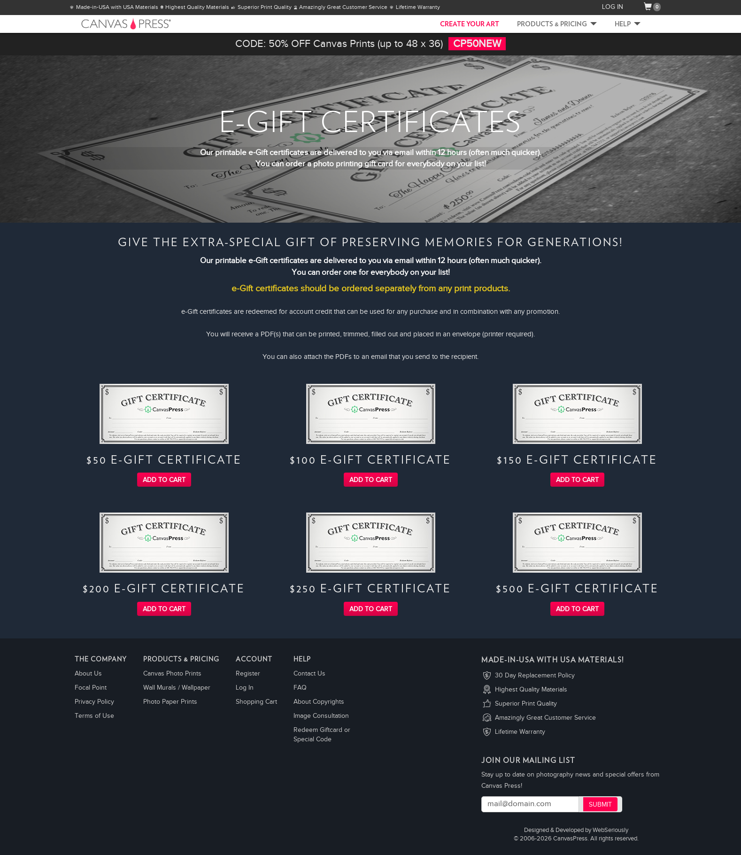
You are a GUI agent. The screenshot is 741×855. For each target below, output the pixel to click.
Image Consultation (321, 716)
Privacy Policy (94, 702)
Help (628, 24)
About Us (88, 673)
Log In (245, 688)
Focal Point (91, 688)
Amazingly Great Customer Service (545, 718)
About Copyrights (318, 702)
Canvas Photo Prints (172, 673)
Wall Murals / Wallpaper (176, 688)
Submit (600, 804)
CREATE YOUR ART (469, 24)
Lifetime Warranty (520, 732)
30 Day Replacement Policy (535, 675)
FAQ (300, 688)
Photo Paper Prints (170, 702)
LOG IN (612, 7)
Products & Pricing (557, 24)
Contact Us (309, 673)
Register (248, 673)
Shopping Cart (256, 702)
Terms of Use (94, 716)
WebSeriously (610, 830)
